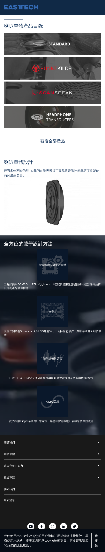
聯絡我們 (9, 489)
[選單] (98, 7)
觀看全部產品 (52, 141)
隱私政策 (22, 545)
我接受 (96, 540)
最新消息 (9, 500)
